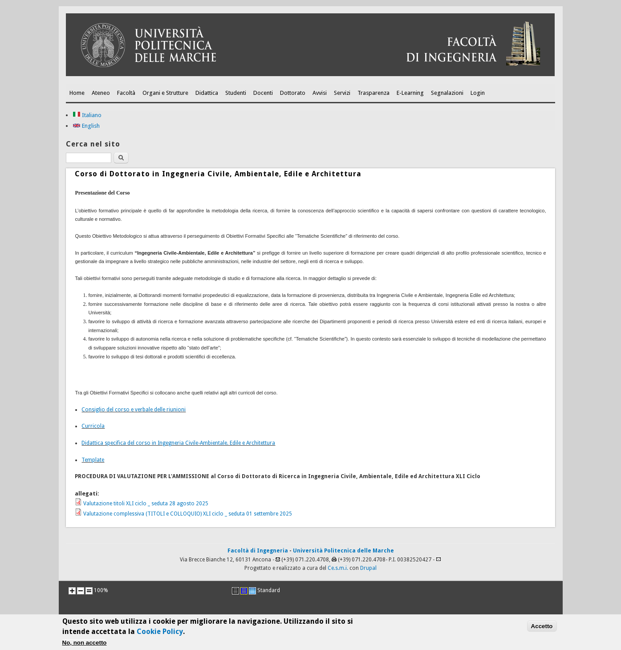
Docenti (263, 92)
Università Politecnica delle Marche (343, 551)
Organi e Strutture (165, 92)
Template (92, 460)
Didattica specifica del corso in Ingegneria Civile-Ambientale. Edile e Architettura (178, 443)
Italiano (87, 115)
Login (478, 92)
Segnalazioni (447, 92)
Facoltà (126, 92)
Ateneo (101, 92)
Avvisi (320, 92)
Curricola (93, 426)
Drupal (368, 568)
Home (77, 92)
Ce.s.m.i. (338, 568)
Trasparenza (373, 92)
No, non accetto (84, 645)
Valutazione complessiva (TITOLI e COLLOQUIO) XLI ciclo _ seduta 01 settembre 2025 (187, 514)
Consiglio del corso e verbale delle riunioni (133, 409)
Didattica (206, 92)
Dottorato (292, 92)
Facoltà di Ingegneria (257, 551)
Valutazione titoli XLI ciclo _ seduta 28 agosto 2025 (145, 503)
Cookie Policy (160, 634)
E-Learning (410, 92)
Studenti (235, 92)
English (86, 125)
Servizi (342, 92)
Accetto (542, 628)
